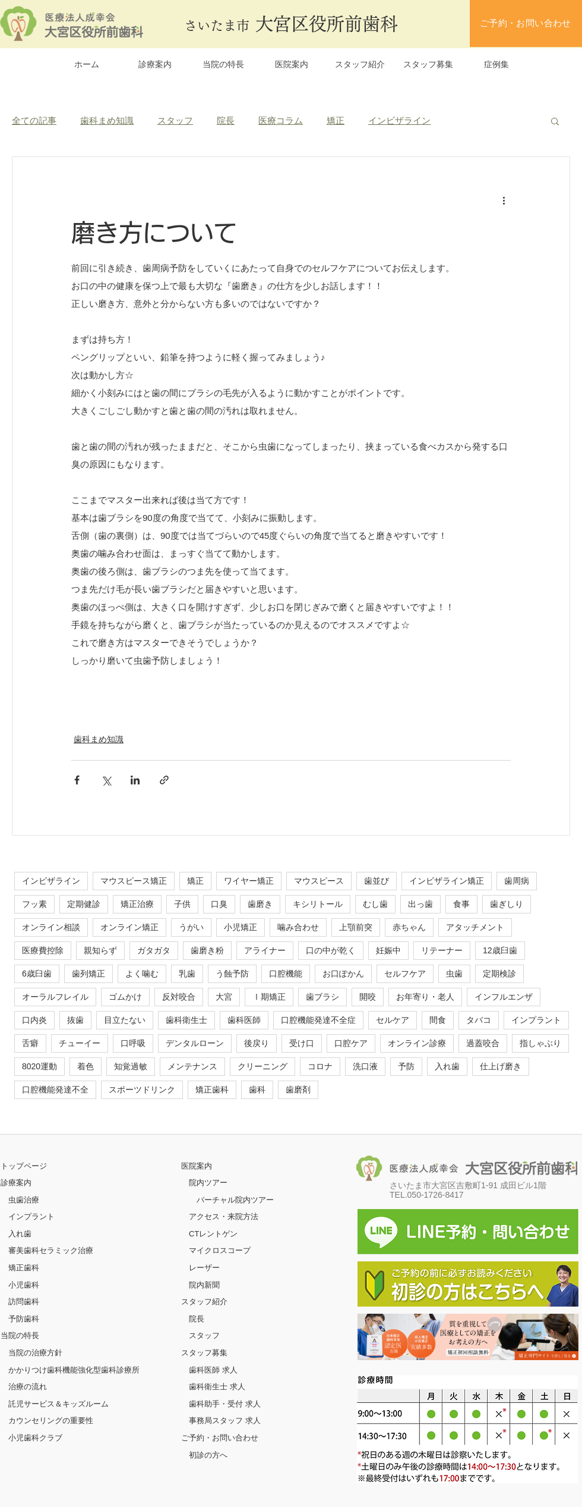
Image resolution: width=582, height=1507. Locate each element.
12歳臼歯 (500, 950)
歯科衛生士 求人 (217, 1386)
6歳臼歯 (37, 973)
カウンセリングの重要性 (50, 1420)
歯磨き (260, 904)
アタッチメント (475, 927)
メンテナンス (192, 1066)
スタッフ (175, 120)
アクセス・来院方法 (223, 1216)
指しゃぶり (540, 1043)
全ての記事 (34, 120)
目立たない (125, 1020)
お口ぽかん (343, 973)
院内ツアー (208, 1182)
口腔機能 (285, 973)
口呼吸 (133, 1043)
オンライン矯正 (129, 927)
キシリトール (318, 904)
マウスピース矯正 (133, 881)
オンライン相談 (51, 927)
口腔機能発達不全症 (318, 1020)
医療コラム (280, 120)
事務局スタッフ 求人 (225, 1420)
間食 (437, 1020)
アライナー (265, 950)
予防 (406, 1066)
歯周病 (516, 881)
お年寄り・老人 (425, 996)
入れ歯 (447, 1066)
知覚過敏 (130, 1066)
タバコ (478, 1020)
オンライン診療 (417, 1043)
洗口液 (365, 1066)
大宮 (224, 996)
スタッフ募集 (204, 1352)
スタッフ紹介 (204, 1301)
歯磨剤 (298, 1089)
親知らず (100, 950)
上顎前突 (355, 927)
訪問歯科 (23, 1301)
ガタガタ (153, 950)
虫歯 (454, 973)
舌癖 (30, 1043)
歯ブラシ (322, 996)
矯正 (335, 120)
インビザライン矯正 (446, 881)
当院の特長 (20, 1335)
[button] (555, 120)
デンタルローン (195, 1043)
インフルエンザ (504, 996)
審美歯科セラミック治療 (50, 1250)
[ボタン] (468, 1337)
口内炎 (34, 1020)
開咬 (367, 996)
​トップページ (24, 1165)
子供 (182, 904)
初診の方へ (208, 1455)
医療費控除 (43, 950)
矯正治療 (137, 904)
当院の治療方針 (35, 1352)
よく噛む (142, 973)
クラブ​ (50, 1437)
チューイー (79, 1043)
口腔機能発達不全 (55, 1089)
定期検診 (499, 973)
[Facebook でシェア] (77, 780)
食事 (461, 904)
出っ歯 (420, 904)
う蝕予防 (232, 973)
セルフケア (405, 973)
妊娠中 (388, 950)
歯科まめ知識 (107, 120)
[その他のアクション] (503, 200)
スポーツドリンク (142, 1089)
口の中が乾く (331, 950)
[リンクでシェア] (164, 780)
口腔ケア (351, 1043)
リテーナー (442, 950)
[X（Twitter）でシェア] (106, 780)
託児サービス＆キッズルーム (58, 1403)
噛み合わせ (298, 927)
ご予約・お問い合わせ (219, 1437)
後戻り (256, 1043)
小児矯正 (240, 927)
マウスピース (319, 881)
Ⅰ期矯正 (269, 996)
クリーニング (262, 1066)
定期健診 (83, 904)
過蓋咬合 (482, 1043)
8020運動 (39, 1066)
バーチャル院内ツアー (235, 1199)
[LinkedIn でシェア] (135, 780)
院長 (226, 120)
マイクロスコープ (220, 1250)
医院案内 (196, 1165)
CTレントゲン (213, 1233)
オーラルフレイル (55, 996)
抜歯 (75, 1020)
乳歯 (187, 973)
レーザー (204, 1267)
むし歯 (375, 904)
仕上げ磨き (500, 1066)
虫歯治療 (23, 1199)
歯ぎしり (506, 904)
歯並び (376, 881)
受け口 (301, 1043)
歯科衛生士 (186, 1020)
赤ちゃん (409, 927)
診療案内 (16, 1182)
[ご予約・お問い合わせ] (526, 23)
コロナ (320, 1066)
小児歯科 (23, 1284)
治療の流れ (27, 1386)
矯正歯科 (212, 1089)
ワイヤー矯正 (249, 881)
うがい (191, 927)
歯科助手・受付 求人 (225, 1403)
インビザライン (399, 120)
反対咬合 (178, 996)
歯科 (257, 1089)
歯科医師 (244, 1020)
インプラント (536, 1020)
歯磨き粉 (207, 950)
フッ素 (34, 904)
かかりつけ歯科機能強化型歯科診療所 (74, 1369)
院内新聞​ (204, 1284)
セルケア (392, 1020)
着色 (85, 1066)
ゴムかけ (125, 996)
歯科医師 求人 (213, 1369)
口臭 (219, 904)
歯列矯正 (88, 973)
